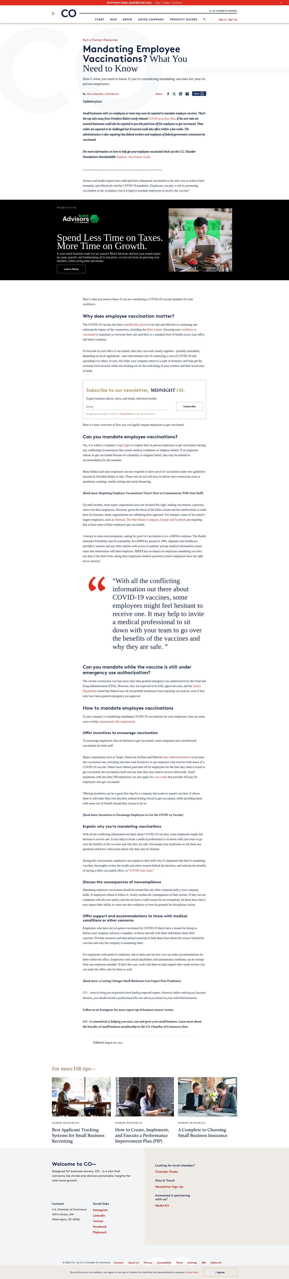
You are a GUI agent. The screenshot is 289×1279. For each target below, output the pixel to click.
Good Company (151, 19)
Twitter (98, 1221)
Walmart (120, 519)
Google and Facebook (173, 519)
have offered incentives (177, 757)
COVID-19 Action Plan (161, 118)
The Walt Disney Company (142, 519)
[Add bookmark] (199, 93)
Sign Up (232, 19)
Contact (118, 1262)
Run (113, 19)
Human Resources (105, 40)
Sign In (223, 19)
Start (99, 19)
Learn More (71, 269)
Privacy (148, 1262)
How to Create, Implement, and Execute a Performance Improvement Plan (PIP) (142, 1136)
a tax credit (160, 777)
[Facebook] (168, 93)
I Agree (220, 1272)
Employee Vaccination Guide (133, 157)
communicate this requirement (117, 721)
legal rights (124, 445)
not (166, 536)
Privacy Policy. (126, 414)
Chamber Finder (166, 1171)
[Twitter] (174, 93)
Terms (179, 1262)
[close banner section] (280, 2)
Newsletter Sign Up (169, 1186)
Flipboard (99, 1232)
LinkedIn (99, 1215)
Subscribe (189, 406)
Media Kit (162, 1205)
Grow (127, 19)
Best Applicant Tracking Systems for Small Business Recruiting (78, 1136)
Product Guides (184, 19)
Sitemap (192, 1262)
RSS (204, 1262)
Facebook (100, 1226)
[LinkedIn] (180, 93)
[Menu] (53, 13)
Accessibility (164, 1262)
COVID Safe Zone (141, 870)
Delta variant (154, 329)
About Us (133, 1262)
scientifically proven (135, 324)
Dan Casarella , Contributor (103, 93)
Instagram (100, 1210)
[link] (204, 19)
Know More (192, 1272)
